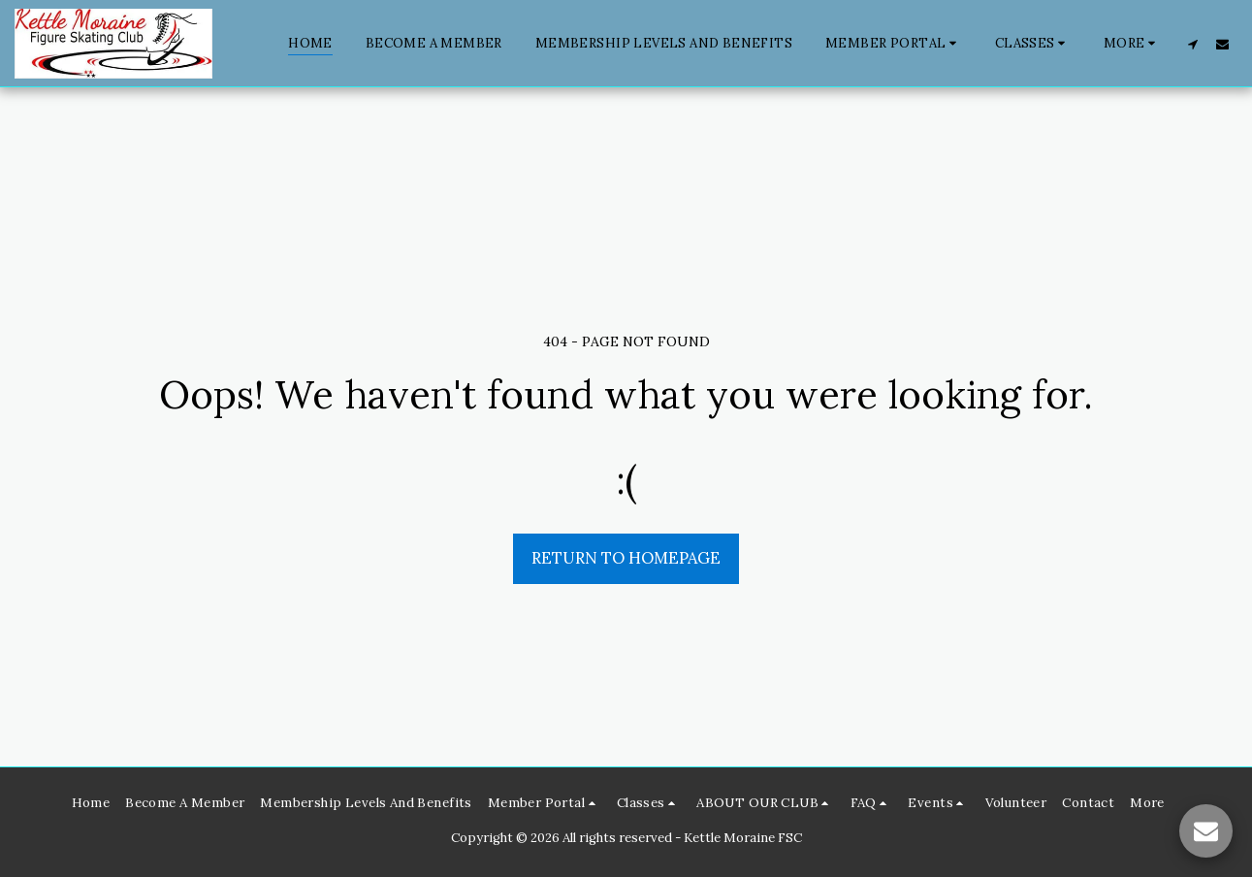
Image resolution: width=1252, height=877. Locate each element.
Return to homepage (626, 557)
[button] (894, 43)
